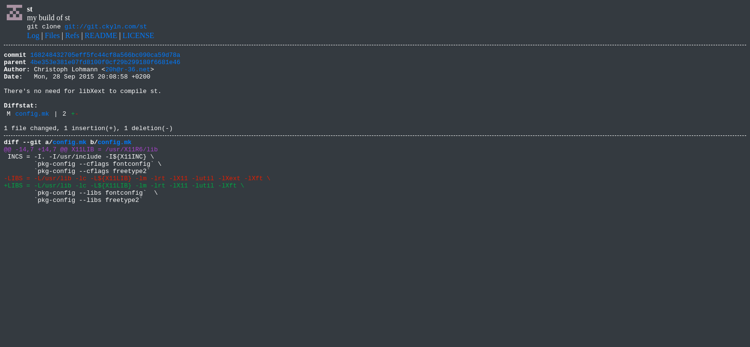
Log (33, 37)
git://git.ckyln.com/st (106, 27)
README (101, 37)
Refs (72, 37)
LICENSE (139, 37)
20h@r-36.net (128, 74)
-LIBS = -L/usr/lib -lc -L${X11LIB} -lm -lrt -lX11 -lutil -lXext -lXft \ (137, 202)
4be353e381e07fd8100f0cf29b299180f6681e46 (105, 66)
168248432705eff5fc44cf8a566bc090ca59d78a (105, 57)
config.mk (32, 127)
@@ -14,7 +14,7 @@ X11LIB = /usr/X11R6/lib (81, 167)
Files (52, 37)
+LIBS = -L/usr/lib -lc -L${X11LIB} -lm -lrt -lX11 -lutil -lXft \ (124, 211)
